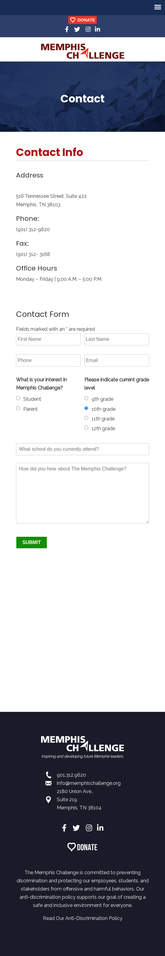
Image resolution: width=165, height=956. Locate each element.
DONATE (86, 20)
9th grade (102, 399)
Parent (30, 409)
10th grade (103, 409)
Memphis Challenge (82, 51)
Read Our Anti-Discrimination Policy (82, 918)
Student (32, 399)
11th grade (103, 419)
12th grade (103, 428)
